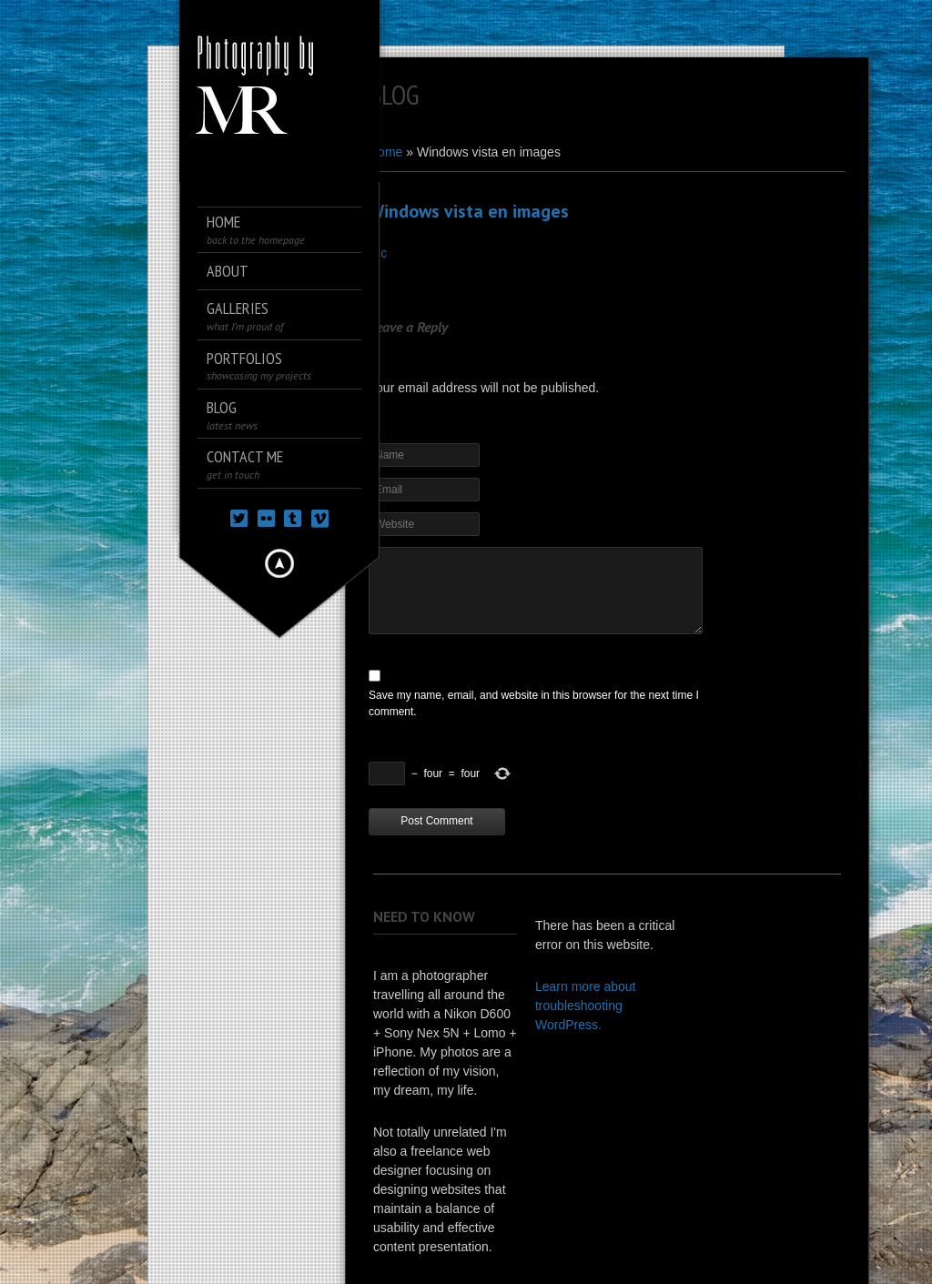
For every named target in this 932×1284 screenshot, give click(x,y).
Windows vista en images (469, 211)
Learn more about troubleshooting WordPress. (585, 1005)
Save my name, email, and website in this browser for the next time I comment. (534, 703)
